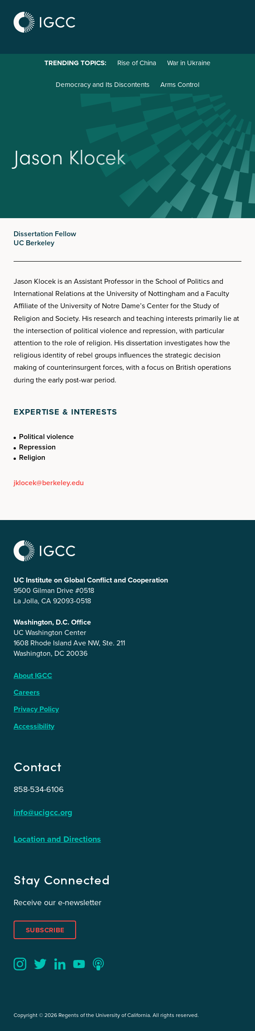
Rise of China (136, 63)
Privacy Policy (36, 709)
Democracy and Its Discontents (102, 85)
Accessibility (34, 726)
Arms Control (179, 85)
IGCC (44, 22)
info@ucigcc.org (43, 812)
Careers (27, 692)
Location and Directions (57, 839)
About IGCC (33, 675)
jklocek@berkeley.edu (49, 482)
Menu (231, 21)
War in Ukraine (189, 63)
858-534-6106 (39, 789)
